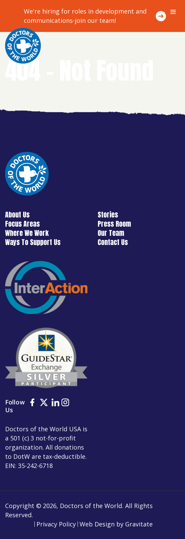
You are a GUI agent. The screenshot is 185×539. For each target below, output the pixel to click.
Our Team (111, 233)
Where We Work (27, 233)
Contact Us (113, 242)
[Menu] (173, 12)
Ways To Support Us (33, 242)
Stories (108, 214)
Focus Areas (22, 224)
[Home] (23, 46)
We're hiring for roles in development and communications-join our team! (85, 15)
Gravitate (139, 524)
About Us (17, 214)
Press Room (114, 224)
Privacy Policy (56, 524)
